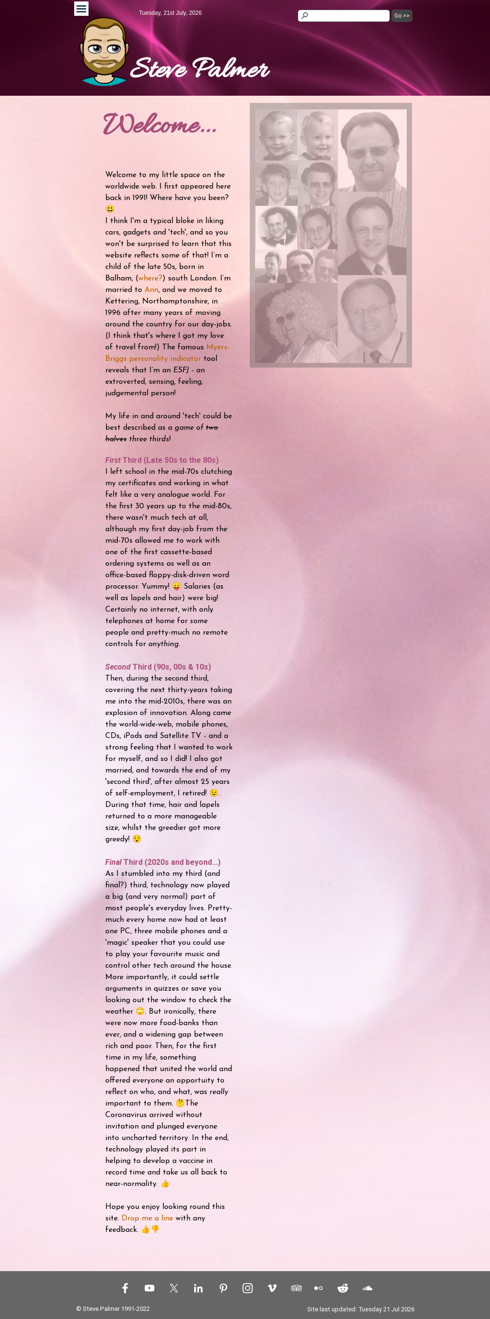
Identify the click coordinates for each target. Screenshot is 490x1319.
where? (150, 278)
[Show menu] (81, 8)
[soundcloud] (367, 1288)
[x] (174, 1288)
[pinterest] (223, 1288)
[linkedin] (198, 1288)
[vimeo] (272, 1288)
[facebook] (125, 1288)
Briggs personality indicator (153, 359)
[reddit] (343, 1288)
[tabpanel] (213, 71)
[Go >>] (344, 16)
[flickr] (318, 1288)
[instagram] (247, 1288)
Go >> (402, 15)
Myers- (218, 347)
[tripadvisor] (296, 1288)
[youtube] (149, 1288)
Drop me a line (147, 1218)
